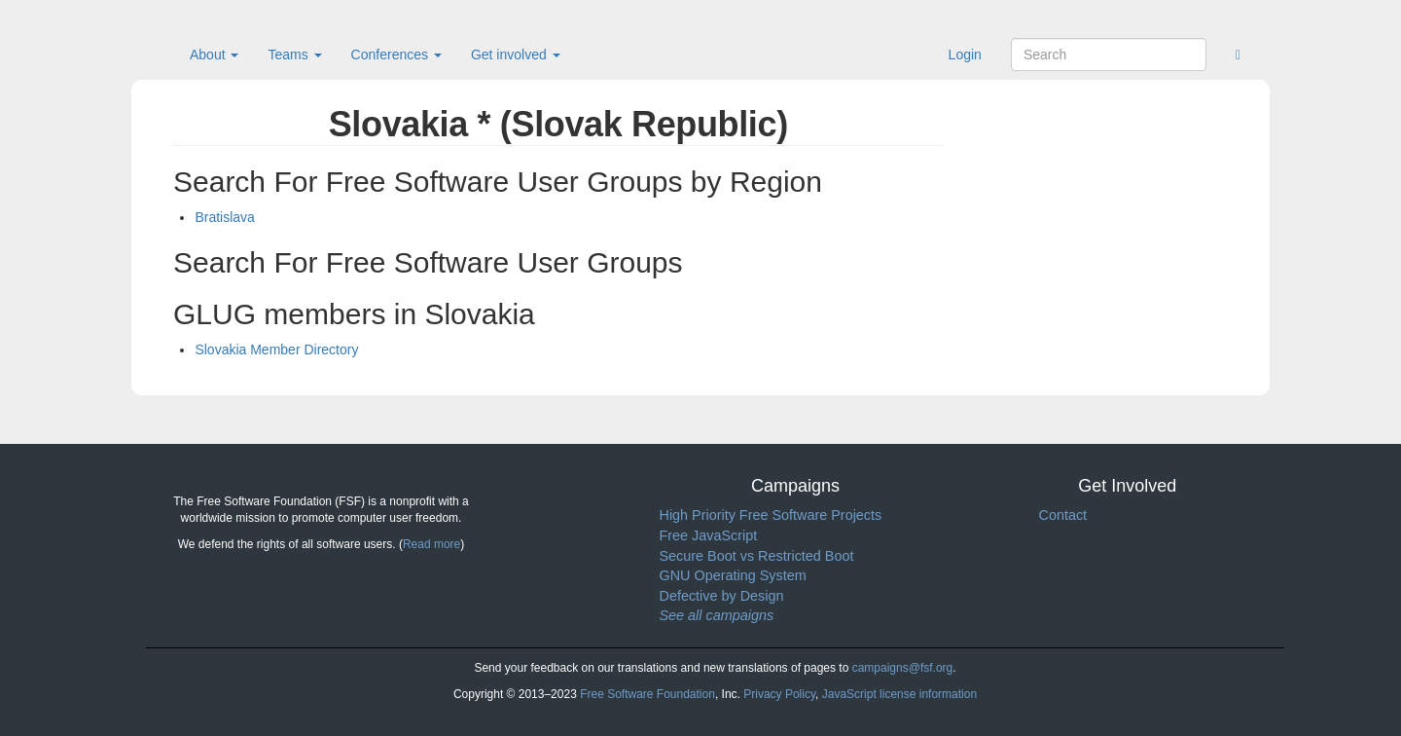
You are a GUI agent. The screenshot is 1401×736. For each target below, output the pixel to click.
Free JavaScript (709, 535)
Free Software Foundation (647, 694)
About (214, 54)
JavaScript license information (899, 694)
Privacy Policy (779, 694)
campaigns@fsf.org (902, 668)
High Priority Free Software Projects (771, 515)
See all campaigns (717, 615)
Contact (1063, 515)
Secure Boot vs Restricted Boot (757, 556)
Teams (294, 54)
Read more (431, 544)
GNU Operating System (733, 575)
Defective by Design (722, 596)
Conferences (396, 54)
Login (965, 54)
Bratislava (224, 217)
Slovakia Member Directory (276, 349)
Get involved (515, 54)
